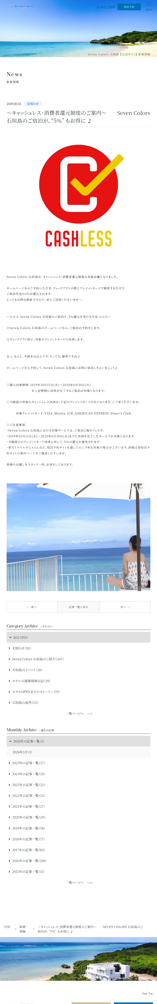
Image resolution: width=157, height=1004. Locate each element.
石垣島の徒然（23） (23, 702)
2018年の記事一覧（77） (27, 839)
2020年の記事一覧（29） (27, 817)
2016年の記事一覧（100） (28, 860)
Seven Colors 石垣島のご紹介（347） (36, 659)
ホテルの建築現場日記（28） (30, 680)
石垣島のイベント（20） (26, 669)
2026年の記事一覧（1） (27, 741)
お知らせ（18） (20, 648)
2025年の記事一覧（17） (27, 762)
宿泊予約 (129, 6)
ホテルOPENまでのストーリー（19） (34, 691)
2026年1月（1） (22, 752)
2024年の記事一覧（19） (27, 773)
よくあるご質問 (105, 7)
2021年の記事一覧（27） (27, 806)
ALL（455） (18, 637)
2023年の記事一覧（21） (27, 784)
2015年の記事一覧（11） (27, 871)
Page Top (147, 993)
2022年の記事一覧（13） (27, 795)
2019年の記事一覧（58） (27, 828)
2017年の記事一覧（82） (27, 849)
